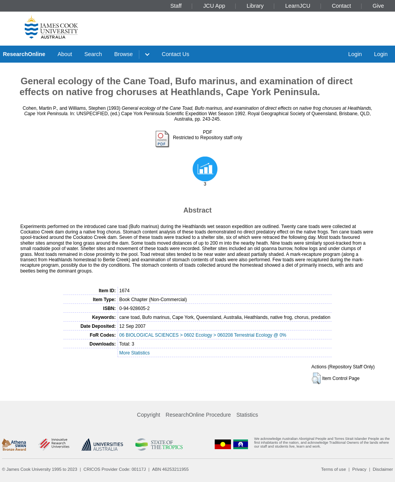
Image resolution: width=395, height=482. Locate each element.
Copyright (148, 415)
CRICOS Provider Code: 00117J (115, 469)
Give (378, 6)
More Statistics (134, 353)
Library (255, 6)
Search (93, 54)
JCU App (214, 6)
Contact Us (175, 54)
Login (355, 54)
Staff (175, 6)
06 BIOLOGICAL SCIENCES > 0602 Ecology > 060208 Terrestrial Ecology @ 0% (202, 335)
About (65, 54)
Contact (341, 6)
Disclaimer (383, 469)
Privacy (359, 469)
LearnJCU (297, 6)
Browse (123, 54)
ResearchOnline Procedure (198, 415)
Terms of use (333, 469)
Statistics (247, 415)
